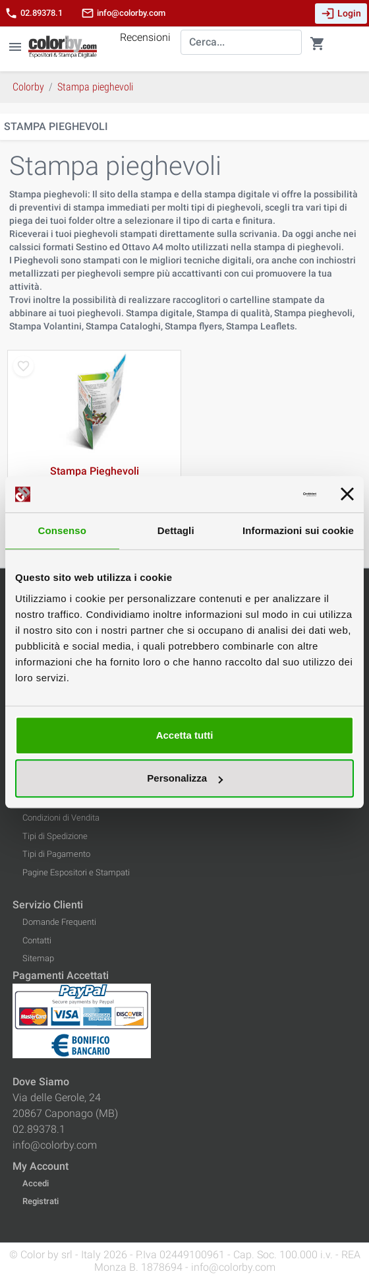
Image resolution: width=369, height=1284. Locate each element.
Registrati (40, 1201)
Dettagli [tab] (175, 530)
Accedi (35, 1183)
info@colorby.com (123, 13)
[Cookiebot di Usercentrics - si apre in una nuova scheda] (258, 494)
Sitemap (38, 958)
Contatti (36, 940)
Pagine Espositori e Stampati (76, 872)
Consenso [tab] (62, 530)
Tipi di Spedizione (55, 836)
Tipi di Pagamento (56, 854)
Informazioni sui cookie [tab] (298, 530)
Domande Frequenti (59, 922)
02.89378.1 (34, 13)
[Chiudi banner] (347, 494)
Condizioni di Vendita (60, 818)
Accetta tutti (184, 735)
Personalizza (185, 778)
